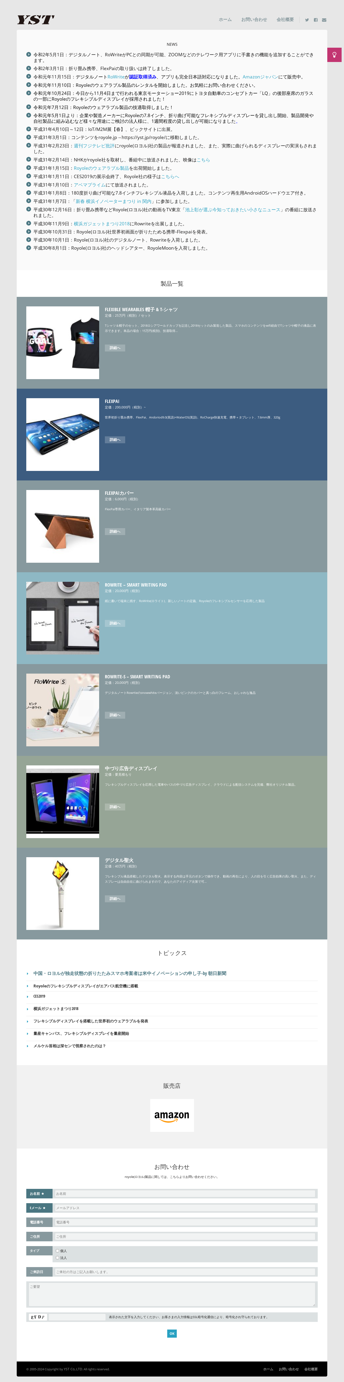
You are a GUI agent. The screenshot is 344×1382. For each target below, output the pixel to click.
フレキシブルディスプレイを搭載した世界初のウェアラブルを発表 (90, 1018)
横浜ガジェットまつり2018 (102, 221)
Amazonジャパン (260, 76)
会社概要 (285, 19)
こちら (203, 158)
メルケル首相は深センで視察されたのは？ (69, 1042)
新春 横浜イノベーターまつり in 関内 (113, 199)
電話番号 (36, 1218)
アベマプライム (90, 183)
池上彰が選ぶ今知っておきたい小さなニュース (232, 207)
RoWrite (116, 76)
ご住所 (35, 1232)
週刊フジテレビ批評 (94, 145)
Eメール (35, 1204)
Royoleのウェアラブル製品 (103, 85)
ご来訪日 (36, 1268)
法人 (61, 1254)
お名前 (35, 1189)
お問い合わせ (254, 19)
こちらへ (170, 175)
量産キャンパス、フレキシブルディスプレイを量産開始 (81, 1030)
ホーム (225, 19)
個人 (61, 1247)
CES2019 (39, 993)
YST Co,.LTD (72, 1365)
